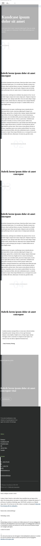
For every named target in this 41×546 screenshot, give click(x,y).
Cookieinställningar (6, 475)
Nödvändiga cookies (5, 515)
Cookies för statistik (5, 529)
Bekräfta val (4, 539)
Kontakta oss (6, 399)
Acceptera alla (10, 539)
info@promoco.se (5, 470)
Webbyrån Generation (13, 487)
